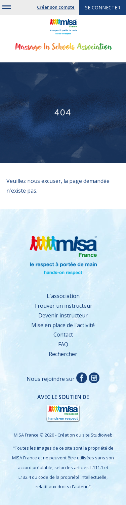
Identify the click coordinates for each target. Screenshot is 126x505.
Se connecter (102, 7)
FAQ (63, 344)
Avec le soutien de (51, 408)
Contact (63, 334)
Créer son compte (56, 7)
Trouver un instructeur (63, 305)
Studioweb (102, 435)
